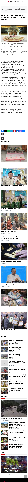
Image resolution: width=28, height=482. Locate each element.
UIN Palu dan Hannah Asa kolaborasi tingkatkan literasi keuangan (17, 366)
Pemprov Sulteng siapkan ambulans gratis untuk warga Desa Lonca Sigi (17, 345)
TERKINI (3, 339)
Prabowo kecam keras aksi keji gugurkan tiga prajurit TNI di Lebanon (17, 380)
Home (4, 8)
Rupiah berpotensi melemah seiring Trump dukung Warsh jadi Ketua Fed (13, 240)
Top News (4, 400)
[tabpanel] (14, 468)
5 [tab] (18, 477)
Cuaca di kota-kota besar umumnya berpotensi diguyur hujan (17, 373)
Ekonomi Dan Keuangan (14, 8)
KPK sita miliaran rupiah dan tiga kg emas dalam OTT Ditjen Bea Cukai (13, 233)
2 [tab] (12, 477)
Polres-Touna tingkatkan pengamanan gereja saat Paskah (16, 359)
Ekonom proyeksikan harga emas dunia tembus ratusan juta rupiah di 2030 (12, 263)
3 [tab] (14, 477)
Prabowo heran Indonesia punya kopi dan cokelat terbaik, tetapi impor (16, 449)
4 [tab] (16, 477)
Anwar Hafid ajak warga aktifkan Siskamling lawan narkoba (16, 352)
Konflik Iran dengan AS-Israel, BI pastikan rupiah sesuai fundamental (13, 162)
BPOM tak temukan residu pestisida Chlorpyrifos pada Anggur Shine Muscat (12, 471)
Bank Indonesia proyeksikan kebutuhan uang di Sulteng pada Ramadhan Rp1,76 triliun (12, 185)
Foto (2, 455)
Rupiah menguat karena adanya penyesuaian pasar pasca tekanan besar (13, 309)
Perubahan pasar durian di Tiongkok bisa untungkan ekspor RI (16, 436)
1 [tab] (9, 477)
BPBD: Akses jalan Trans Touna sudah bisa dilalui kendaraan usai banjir (13, 420)
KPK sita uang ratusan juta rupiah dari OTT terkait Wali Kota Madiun (13, 332)
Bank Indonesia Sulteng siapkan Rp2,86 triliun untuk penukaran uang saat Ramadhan (12, 210)
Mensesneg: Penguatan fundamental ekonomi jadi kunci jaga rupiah (11, 286)
